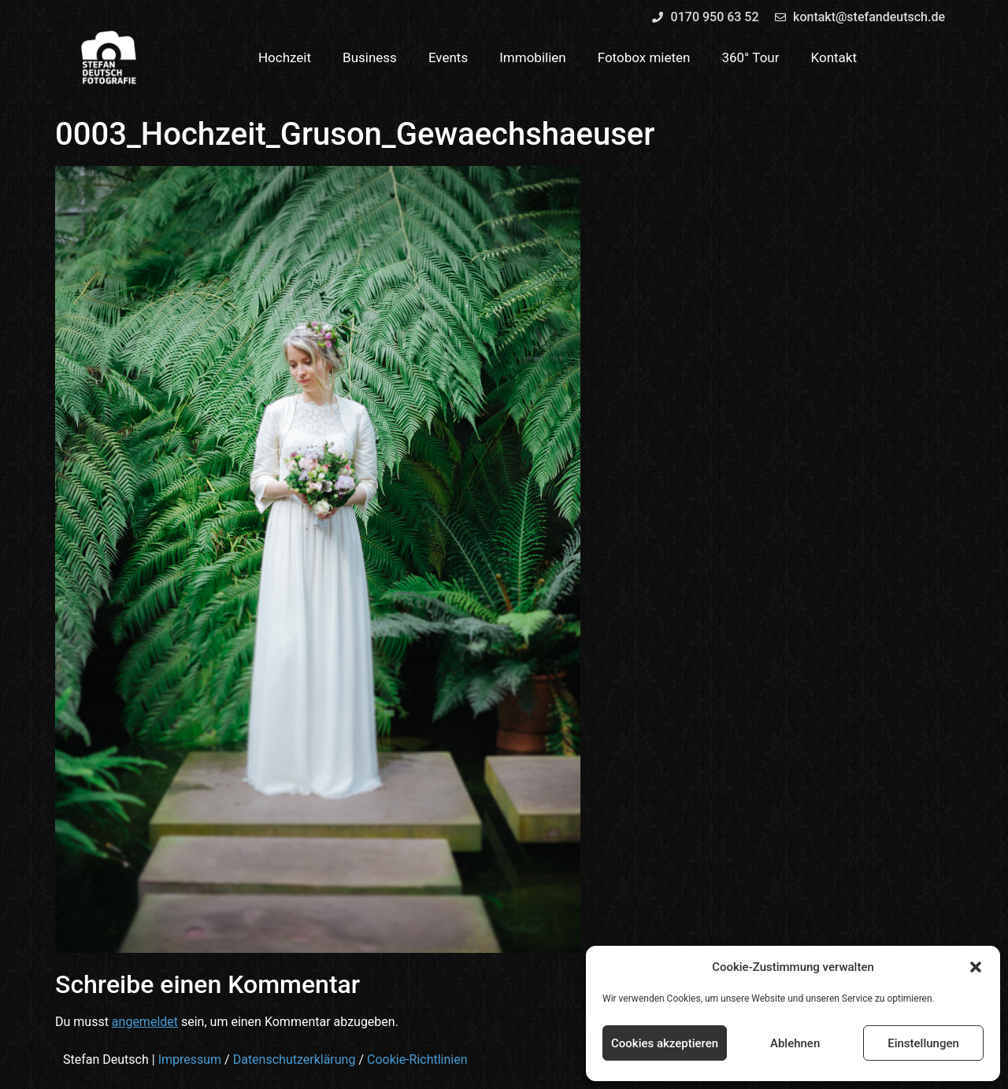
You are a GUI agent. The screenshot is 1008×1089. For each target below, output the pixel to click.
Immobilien (532, 57)
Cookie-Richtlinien (417, 1059)
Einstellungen (923, 1043)
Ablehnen (795, 1043)
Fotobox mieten (644, 57)
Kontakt (834, 57)
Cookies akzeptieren (664, 1043)
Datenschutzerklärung (294, 1059)
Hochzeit (284, 57)
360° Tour (750, 57)
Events (448, 57)
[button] (976, 967)
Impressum (190, 1059)
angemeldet (145, 1021)
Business (370, 57)
